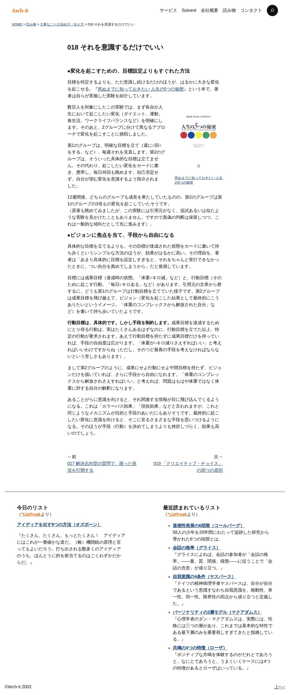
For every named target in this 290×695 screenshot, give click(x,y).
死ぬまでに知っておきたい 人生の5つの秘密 (141, 89)
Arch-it (20, 10)
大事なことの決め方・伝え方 (62, 24)
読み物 (31, 24)
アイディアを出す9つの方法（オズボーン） (59, 524)
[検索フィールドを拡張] (272, 10)
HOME (17, 24)
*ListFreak (31, 514)
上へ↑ (279, 686)
